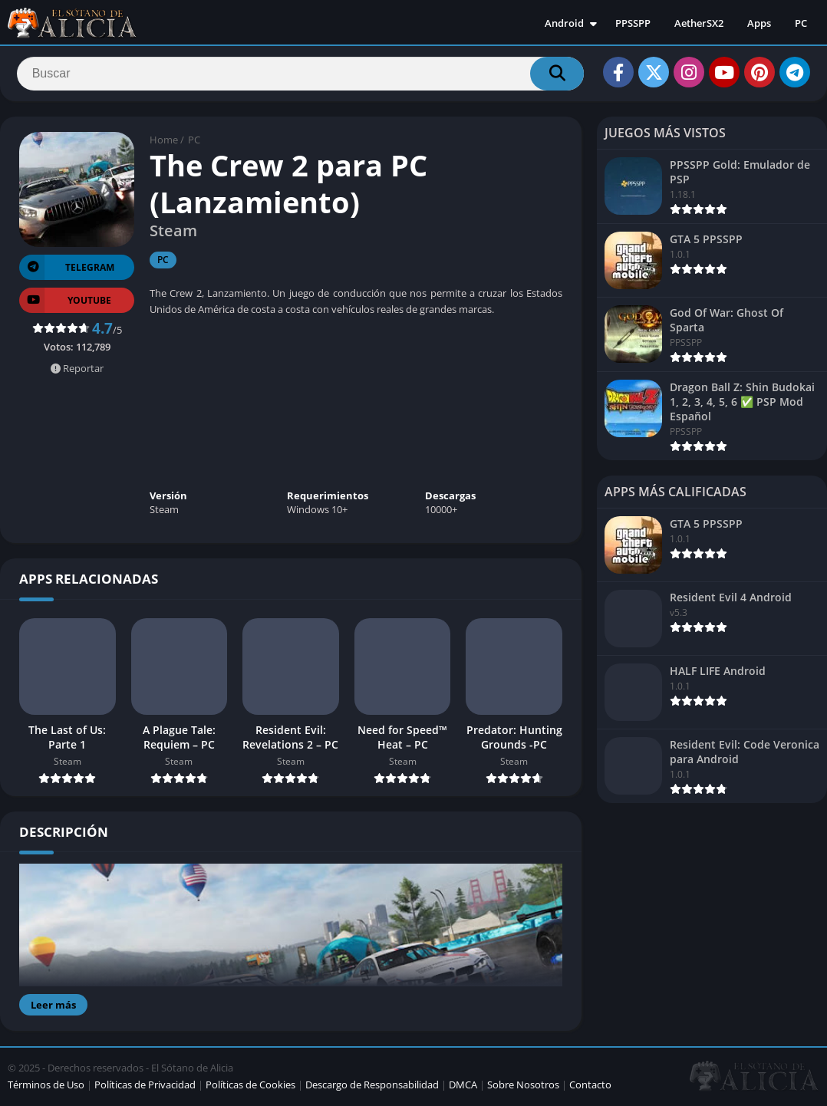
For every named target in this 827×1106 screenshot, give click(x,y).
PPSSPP (633, 23)
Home (164, 142)
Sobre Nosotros (523, 1086)
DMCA (463, 1086)
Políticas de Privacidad (145, 1086)
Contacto (590, 1086)
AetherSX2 (698, 23)
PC (801, 23)
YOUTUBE (65, 301)
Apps (759, 23)
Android (564, 23)
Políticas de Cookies (250, 1086)
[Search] (300, 74)
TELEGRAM (66, 268)
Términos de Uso (46, 1086)
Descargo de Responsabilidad (372, 1086)
